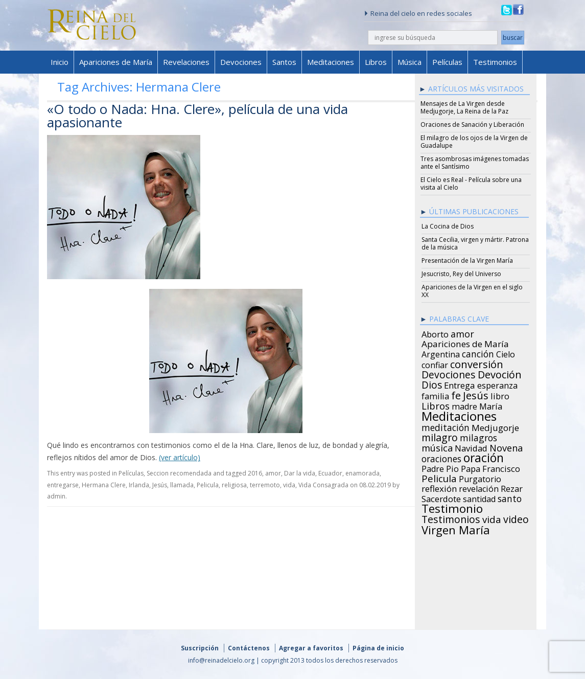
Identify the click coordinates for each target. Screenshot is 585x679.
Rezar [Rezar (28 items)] (512, 487)
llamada (182, 485)
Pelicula (208, 485)
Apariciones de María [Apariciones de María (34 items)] (465, 342)
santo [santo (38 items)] (510, 497)
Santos (284, 62)
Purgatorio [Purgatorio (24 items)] (480, 477)
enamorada (362, 473)
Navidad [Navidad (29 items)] (471, 447)
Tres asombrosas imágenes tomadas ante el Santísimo (474, 162)
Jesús (159, 485)
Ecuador (330, 473)
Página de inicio (378, 648)
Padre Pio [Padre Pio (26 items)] (440, 467)
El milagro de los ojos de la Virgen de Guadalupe (474, 141)
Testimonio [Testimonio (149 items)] (452, 507)
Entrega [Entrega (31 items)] (459, 384)
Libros (376, 62)
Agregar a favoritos (311, 648)
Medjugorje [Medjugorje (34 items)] (495, 426)
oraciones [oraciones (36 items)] (441, 457)
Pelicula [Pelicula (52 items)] (439, 477)
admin (56, 496)
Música (409, 62)
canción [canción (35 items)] (478, 352)
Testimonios (495, 62)
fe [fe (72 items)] (456, 394)
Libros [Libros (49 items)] (436, 404)
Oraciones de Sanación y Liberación (472, 124)
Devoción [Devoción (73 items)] (500, 373)
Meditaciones (330, 62)
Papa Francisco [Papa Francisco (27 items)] (490, 467)
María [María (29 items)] (490, 405)
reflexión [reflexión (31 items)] (439, 487)
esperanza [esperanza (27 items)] (497, 384)
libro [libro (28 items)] (499, 395)
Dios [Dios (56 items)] (432, 383)
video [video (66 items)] (516, 518)
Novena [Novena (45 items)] (506, 446)
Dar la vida (299, 473)
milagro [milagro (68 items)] (440, 436)
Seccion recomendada (179, 473)
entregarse (63, 485)
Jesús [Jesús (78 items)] (475, 394)
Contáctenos (249, 648)
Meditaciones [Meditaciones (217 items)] (459, 415)
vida (289, 485)
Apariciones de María (115, 62)
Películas (447, 62)
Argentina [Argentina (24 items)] (441, 353)
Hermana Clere (104, 485)
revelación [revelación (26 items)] (479, 487)
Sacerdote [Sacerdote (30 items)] (441, 497)
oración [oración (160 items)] (483, 456)
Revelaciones (186, 62)
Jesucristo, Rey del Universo (461, 273)
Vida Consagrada (323, 485)
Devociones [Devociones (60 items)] (449, 373)
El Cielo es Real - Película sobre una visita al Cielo (471, 183)
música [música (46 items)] (437, 446)
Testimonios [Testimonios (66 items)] (451, 518)
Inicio (59, 62)
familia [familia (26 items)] (435, 395)
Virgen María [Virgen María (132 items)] (456, 528)
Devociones (241, 62)
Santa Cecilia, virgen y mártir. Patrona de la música (475, 243)
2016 (255, 473)
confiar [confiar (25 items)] (435, 363)
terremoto (265, 485)
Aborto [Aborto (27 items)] (435, 333)
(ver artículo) (179, 457)
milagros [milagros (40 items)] (478, 436)
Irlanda (139, 485)
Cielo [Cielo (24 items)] (505, 353)
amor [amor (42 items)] (462, 332)
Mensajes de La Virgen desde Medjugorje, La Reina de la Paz (464, 107)
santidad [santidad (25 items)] (479, 497)
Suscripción (200, 648)
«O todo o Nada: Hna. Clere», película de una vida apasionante (197, 115)
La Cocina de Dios (448, 226)
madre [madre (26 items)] (464, 405)
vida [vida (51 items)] (491, 518)
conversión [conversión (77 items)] (476, 362)
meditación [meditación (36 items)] (446, 426)
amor (273, 473)
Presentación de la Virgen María (467, 260)
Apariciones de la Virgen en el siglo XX (472, 291)
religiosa (234, 485)
